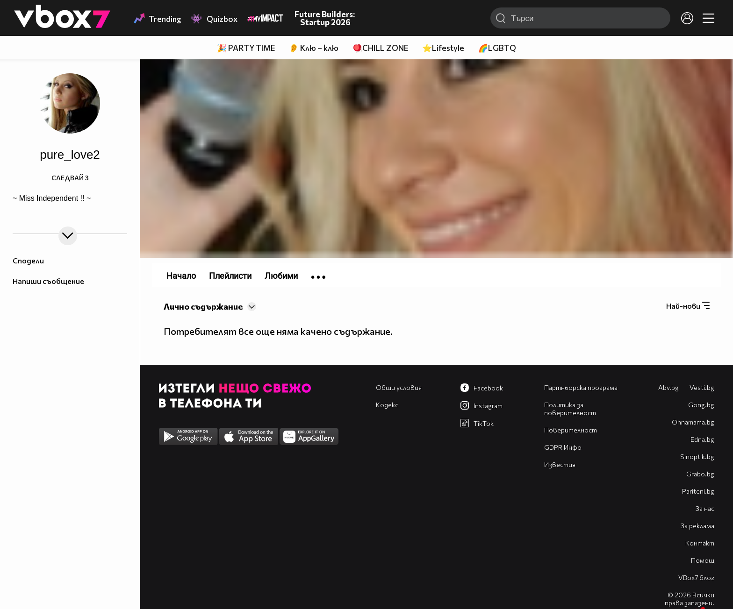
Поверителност (570, 430)
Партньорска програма (581, 387)
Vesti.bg (702, 387)
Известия (559, 464)
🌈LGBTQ (497, 48)
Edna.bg (702, 439)
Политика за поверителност (570, 409)
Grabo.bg (700, 474)
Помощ (702, 560)
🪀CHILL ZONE (380, 48)
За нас (705, 508)
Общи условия (399, 387)
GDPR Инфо (563, 447)
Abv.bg (668, 387)
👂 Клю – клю (313, 48)
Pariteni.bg (698, 491)
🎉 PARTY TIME (246, 48)
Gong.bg (701, 405)
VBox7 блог (696, 577)
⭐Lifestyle (443, 48)
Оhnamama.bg (693, 422)
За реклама (697, 526)
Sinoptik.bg (697, 456)
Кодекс (387, 405)
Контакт (699, 543)
